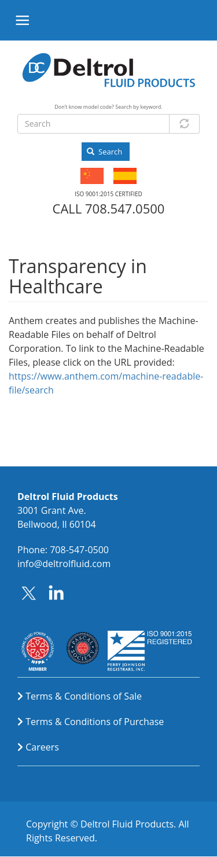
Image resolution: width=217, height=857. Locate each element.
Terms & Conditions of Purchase (94, 721)
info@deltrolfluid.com (64, 563)
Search (104, 151)
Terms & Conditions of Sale (83, 696)
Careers (42, 747)
